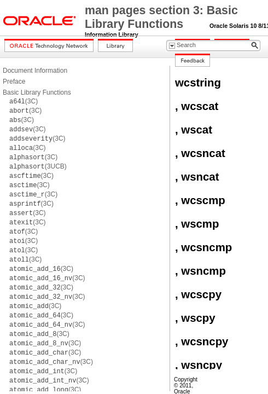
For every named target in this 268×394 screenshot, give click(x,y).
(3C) (23, 101)
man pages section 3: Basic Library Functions (161, 17)
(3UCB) (38, 166)
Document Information (35, 70)
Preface (14, 81)
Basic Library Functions (37, 92)
